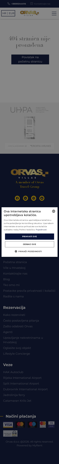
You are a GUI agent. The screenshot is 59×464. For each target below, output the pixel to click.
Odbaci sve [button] (29, 244)
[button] (29, 251)
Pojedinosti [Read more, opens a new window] (41, 229)
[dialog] (29, 232)
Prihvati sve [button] (29, 236)
